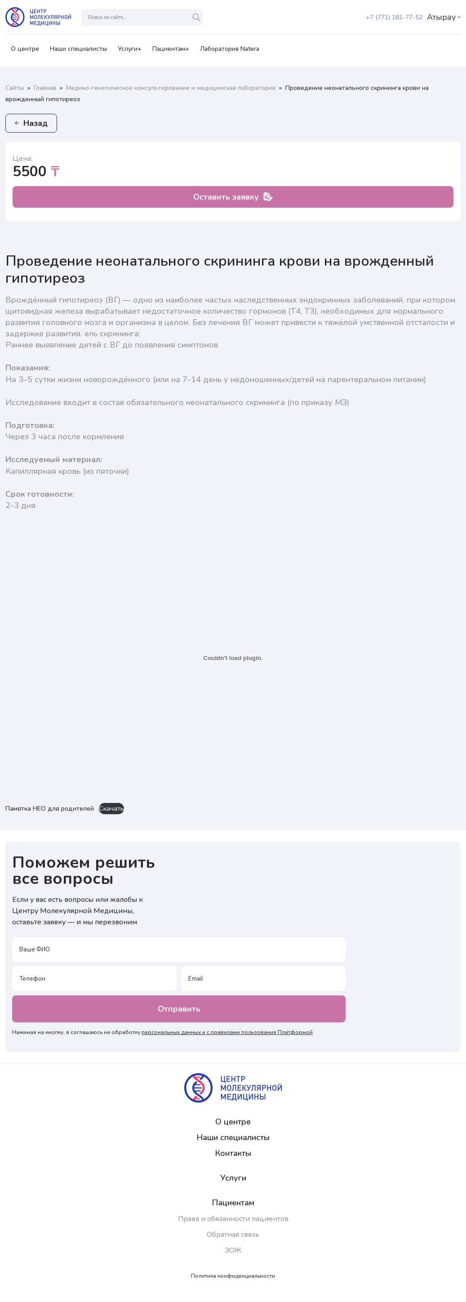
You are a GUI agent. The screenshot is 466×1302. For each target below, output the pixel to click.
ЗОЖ (233, 1250)
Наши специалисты (78, 52)
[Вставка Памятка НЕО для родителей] (233, 658)
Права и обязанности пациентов (233, 1219)
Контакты (233, 1153)
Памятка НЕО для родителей (49, 808)
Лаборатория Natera (230, 52)
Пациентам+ (171, 52)
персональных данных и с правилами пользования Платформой (227, 1032)
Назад (31, 123)
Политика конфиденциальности (233, 1276)
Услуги (233, 1178)
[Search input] (138, 17)
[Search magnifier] (196, 17)
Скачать (111, 808)
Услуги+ (129, 52)
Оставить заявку (233, 197)
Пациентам (233, 1202)
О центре (24, 52)
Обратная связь (233, 1235)
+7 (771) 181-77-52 (394, 17)
